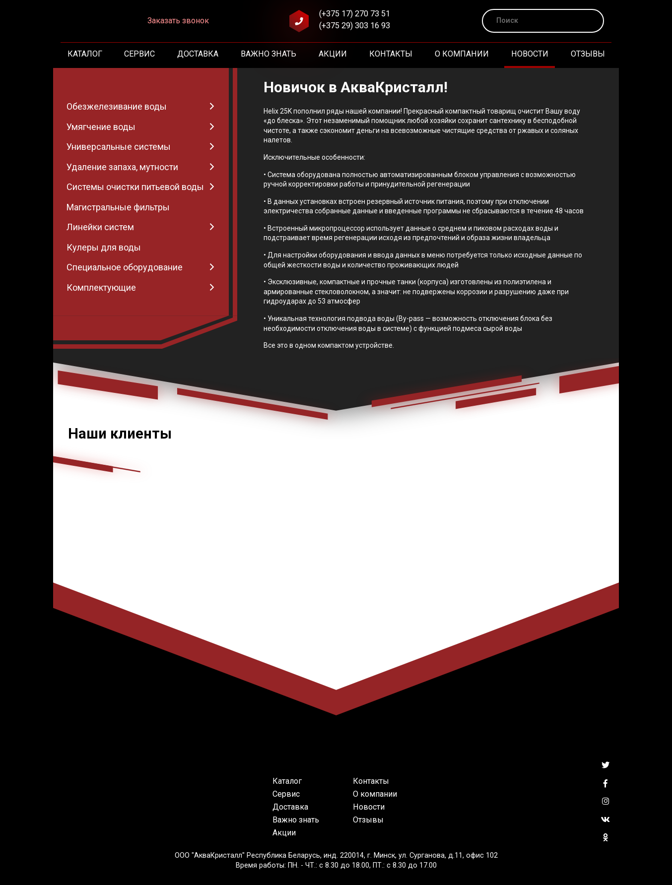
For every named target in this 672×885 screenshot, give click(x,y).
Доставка (197, 54)
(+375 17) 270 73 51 (354, 13)
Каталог (84, 54)
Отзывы (588, 54)
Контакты (390, 54)
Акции (333, 54)
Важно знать (268, 54)
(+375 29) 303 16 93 (354, 25)
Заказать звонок (178, 20)
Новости (529, 54)
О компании (462, 54)
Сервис (139, 54)
